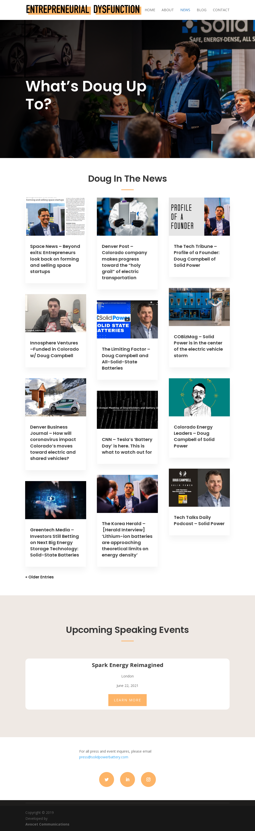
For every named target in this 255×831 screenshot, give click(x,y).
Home (150, 10)
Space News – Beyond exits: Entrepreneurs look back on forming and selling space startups (55, 259)
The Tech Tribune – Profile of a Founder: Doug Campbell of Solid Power (196, 255)
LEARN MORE (127, 700)
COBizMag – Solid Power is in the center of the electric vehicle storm (198, 346)
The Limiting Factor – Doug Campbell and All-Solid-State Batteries (126, 358)
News (185, 10)
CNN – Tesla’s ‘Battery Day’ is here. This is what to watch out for (127, 445)
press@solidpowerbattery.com (103, 757)
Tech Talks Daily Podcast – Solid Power (199, 520)
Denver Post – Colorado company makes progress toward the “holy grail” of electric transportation (124, 262)
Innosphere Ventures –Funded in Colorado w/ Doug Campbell (54, 349)
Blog (201, 10)
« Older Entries (39, 577)
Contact (221, 10)
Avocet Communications (47, 824)
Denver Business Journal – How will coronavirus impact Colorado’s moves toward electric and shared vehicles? (53, 442)
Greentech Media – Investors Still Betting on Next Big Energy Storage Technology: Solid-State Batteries (54, 542)
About (168, 10)
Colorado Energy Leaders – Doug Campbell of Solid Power (194, 436)
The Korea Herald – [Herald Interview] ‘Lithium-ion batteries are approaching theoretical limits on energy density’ (127, 539)
